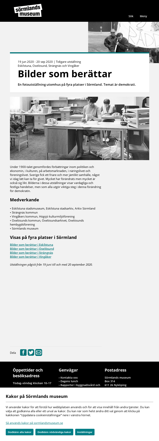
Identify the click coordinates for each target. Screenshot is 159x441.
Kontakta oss (69, 377)
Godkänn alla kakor (19, 432)
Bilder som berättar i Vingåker (30, 257)
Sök (131, 16)
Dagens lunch (69, 381)
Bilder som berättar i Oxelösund (32, 249)
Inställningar (84, 432)
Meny (143, 16)
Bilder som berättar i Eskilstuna (31, 245)
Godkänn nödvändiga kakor (54, 432)
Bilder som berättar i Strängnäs (31, 253)
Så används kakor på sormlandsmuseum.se (34, 423)
